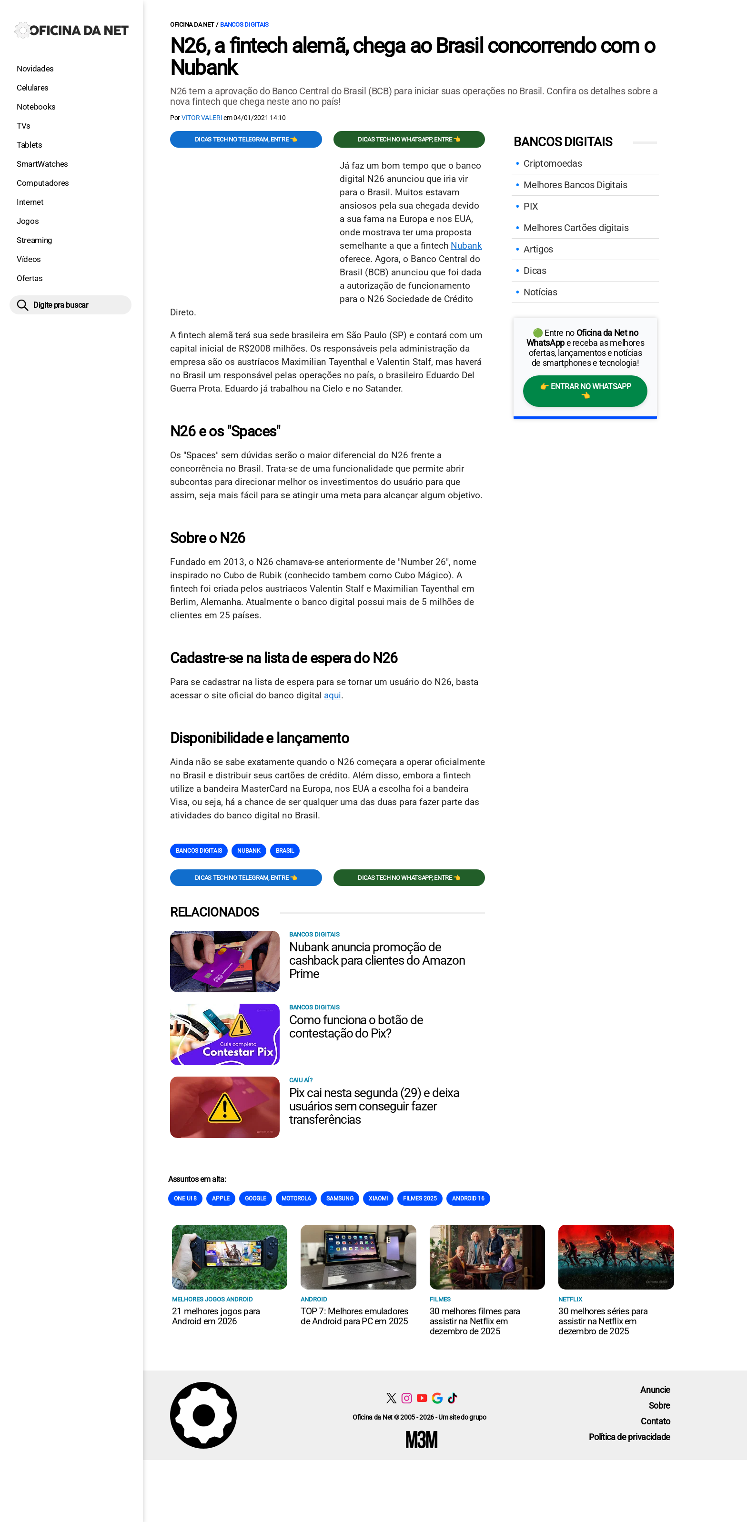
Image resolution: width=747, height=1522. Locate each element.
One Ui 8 (185, 1198)
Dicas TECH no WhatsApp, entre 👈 (409, 139)
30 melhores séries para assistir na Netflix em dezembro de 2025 (602, 1321)
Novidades (35, 68)
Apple (221, 1198)
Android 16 (468, 1198)
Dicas (535, 270)
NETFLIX (570, 1299)
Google (255, 1198)
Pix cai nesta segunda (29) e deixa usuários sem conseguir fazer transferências (374, 1106)
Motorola (296, 1198)
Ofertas (30, 278)
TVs (23, 126)
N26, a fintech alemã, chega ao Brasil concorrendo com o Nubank (412, 57)
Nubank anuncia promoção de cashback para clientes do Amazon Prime (377, 960)
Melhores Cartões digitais (576, 227)
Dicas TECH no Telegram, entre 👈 (246, 139)
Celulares (33, 87)
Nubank (466, 245)
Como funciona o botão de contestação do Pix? (356, 1026)
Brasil (285, 850)
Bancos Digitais (244, 24)
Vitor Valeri (202, 117)
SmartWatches (42, 164)
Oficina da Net (192, 24)
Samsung (339, 1198)
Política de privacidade (629, 1437)
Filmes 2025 (420, 1198)
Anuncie (655, 1390)
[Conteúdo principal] (373, 730)
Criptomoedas (553, 163)
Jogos (28, 221)
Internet (30, 202)
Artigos (538, 249)
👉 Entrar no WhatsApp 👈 (585, 391)
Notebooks (36, 106)
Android (314, 1299)
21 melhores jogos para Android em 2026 (216, 1316)
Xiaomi (378, 1198)
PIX (531, 206)
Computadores (43, 183)
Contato (655, 1421)
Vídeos (29, 259)
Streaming (34, 240)
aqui (332, 695)
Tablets (29, 145)
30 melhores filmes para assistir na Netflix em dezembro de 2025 (475, 1321)
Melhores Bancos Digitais (575, 185)
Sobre (659, 1406)
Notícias (540, 292)
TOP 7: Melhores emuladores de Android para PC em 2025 (354, 1316)
